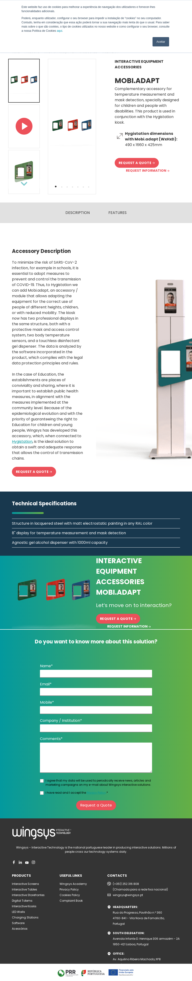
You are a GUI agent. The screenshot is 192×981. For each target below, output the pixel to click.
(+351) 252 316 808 (126, 884)
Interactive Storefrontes (28, 895)
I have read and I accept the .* (77, 793)
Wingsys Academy (73, 884)
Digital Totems (22, 901)
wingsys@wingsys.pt (128, 895)
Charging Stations (25, 917)
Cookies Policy (70, 895)
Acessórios (20, 929)
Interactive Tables (24, 889)
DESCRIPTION (77, 212)
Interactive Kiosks (24, 906)
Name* (46, 666)
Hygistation (22, 441)
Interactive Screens (25, 884)
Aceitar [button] (160, 41)
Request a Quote (96, 805)
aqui (59, 30)
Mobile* (47, 702)
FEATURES (117, 212)
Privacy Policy (96, 793)
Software (18, 923)
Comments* (51, 738)
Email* (46, 684)
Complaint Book (71, 901)
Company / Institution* (61, 720)
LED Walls (18, 912)
